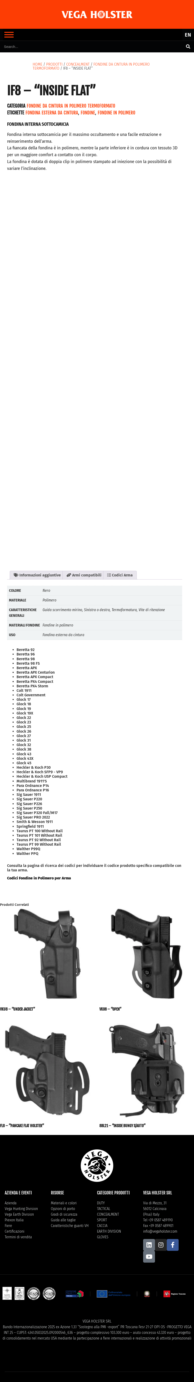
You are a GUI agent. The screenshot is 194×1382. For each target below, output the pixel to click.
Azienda (11, 1203)
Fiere (8, 1225)
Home (37, 64)
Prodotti (54, 64)
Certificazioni (14, 1231)
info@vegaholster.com (160, 1231)
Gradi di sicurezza (64, 1214)
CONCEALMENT (78, 64)
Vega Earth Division (19, 1214)
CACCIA (102, 1225)
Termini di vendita (18, 1237)
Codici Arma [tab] (120, 575)
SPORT (102, 1220)
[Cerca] (188, 46)
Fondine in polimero (117, 113)
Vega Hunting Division (21, 1208)
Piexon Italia (14, 1220)
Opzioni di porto (63, 1208)
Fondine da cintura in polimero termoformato (71, 106)
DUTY (101, 1203)
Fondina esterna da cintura (52, 113)
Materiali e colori (64, 1203)
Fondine (88, 113)
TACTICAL (103, 1208)
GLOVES (102, 1237)
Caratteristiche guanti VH (70, 1225)
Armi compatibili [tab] (83, 575)
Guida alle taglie (63, 1220)
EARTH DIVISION (109, 1231)
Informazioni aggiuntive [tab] (37, 575)
